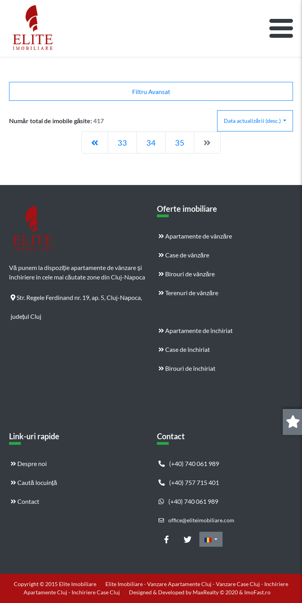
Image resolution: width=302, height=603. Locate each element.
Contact (25, 501)
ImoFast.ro (257, 592)
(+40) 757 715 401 (188, 482)
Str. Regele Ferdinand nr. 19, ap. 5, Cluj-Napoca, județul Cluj (76, 300)
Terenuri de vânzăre (188, 292)
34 (151, 142)
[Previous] (94, 142)
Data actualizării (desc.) (253, 120)
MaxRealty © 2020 (216, 592)
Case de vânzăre (183, 255)
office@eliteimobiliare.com (196, 520)
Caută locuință (34, 482)
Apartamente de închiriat (195, 330)
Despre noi (29, 463)
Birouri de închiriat (186, 368)
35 (179, 142)
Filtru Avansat (151, 91)
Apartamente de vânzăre (195, 236)
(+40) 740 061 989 (188, 463)
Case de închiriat (184, 349)
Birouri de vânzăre (186, 273)
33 (122, 142)
